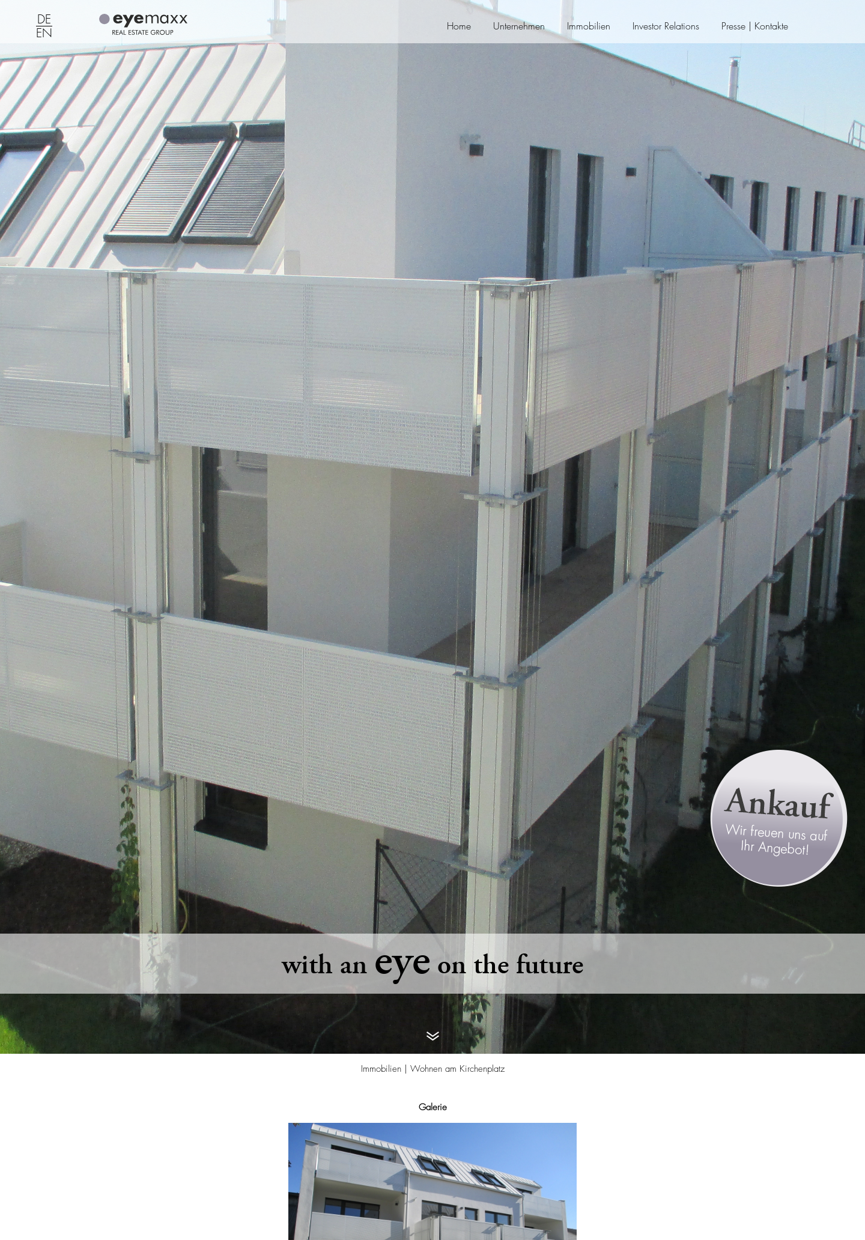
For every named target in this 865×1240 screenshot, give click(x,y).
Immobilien (588, 26)
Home (459, 26)
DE (44, 20)
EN (44, 34)
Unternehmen (519, 26)
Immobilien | (385, 1069)
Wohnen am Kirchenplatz (457, 1069)
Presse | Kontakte (754, 26)
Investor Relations (666, 26)
